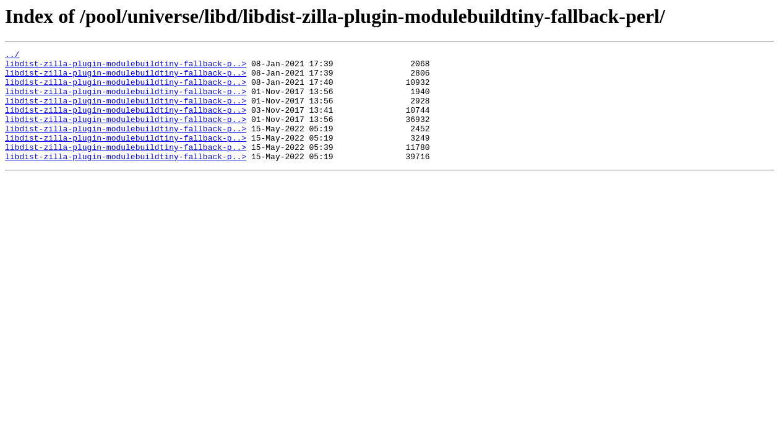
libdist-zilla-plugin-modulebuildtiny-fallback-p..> (125, 66)
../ (12, 55)
